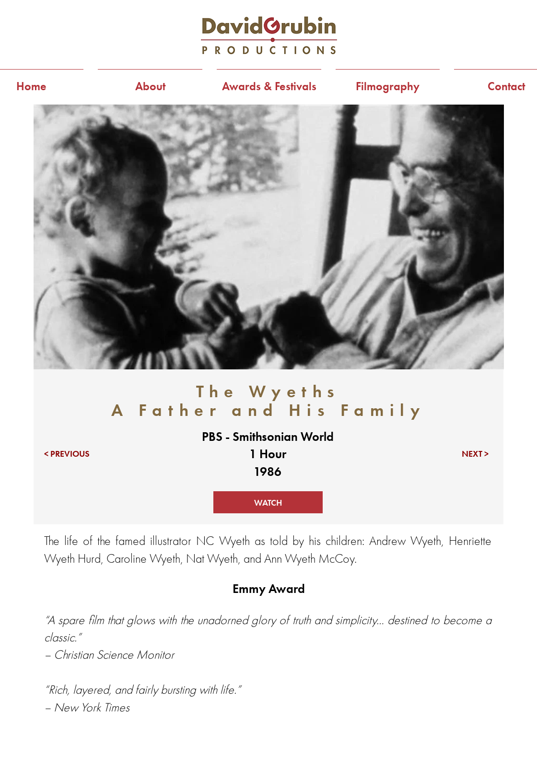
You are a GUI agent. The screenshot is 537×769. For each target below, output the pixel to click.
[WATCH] (268, 502)
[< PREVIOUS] (71, 453)
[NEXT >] (461, 453)
